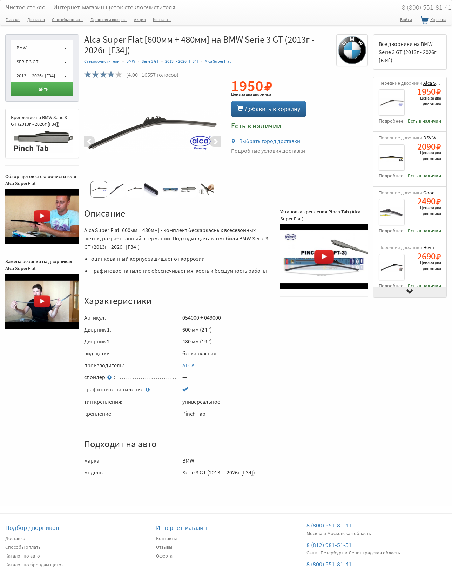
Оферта (164, 556)
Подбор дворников (32, 528)
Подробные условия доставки (268, 150)
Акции (140, 19)
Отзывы (164, 547)
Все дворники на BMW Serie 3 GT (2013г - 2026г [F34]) (408, 51)
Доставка (36, 19)
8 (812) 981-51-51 (329, 545)
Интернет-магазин (181, 528)
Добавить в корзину (268, 109)
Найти (42, 89)
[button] (94, 141)
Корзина (432, 20)
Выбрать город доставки (265, 140)
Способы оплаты (67, 19)
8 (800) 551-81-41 (329, 525)
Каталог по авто (22, 556)
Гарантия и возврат (108, 19)
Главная (13, 19)
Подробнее (391, 121)
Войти (406, 19)
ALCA (188, 365)
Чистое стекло (90, 7)
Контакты (162, 19)
